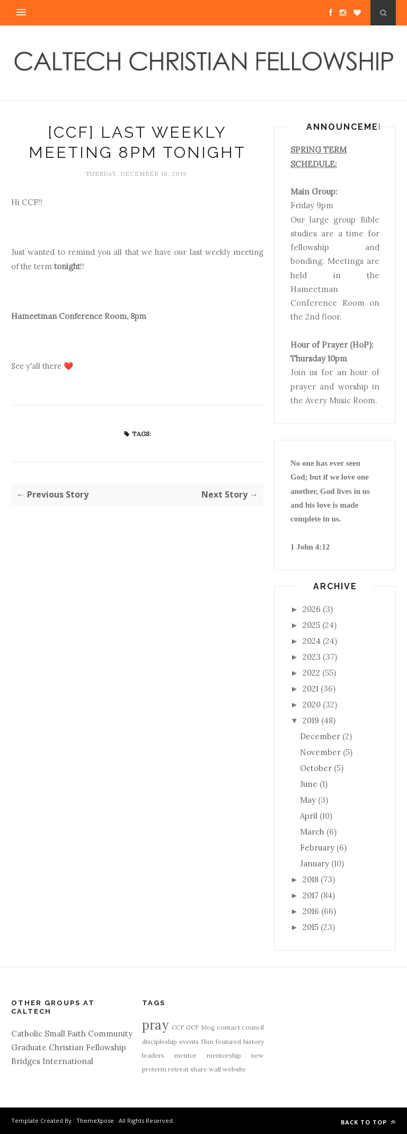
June (308, 784)
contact (228, 1027)
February (317, 848)
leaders (153, 1055)
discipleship (159, 1042)
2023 (312, 657)
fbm (207, 1042)
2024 (312, 641)
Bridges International (52, 1061)
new (257, 1055)
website (234, 1069)
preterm (154, 1069)
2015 (310, 927)
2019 (311, 720)
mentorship (224, 1055)
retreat (178, 1069)
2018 (310, 879)
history (253, 1042)
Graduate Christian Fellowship (68, 1047)
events (189, 1042)
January (314, 863)
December (320, 736)
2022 (311, 673)
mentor (185, 1055)
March (312, 832)
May (308, 800)
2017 (310, 895)
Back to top (368, 1122)
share (198, 1069)
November (320, 752)
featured (228, 1042)
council (253, 1027)
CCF (178, 1027)
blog (208, 1027)
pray (155, 1025)
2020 (312, 704)
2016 (311, 911)
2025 (311, 625)
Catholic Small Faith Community (71, 1034)
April (308, 816)
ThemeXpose (95, 1120)
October (316, 768)
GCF (192, 1027)
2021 (310, 689)
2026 (312, 609)
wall (215, 1069)
